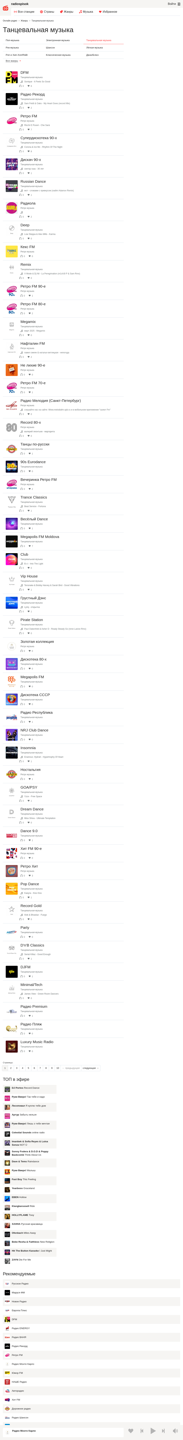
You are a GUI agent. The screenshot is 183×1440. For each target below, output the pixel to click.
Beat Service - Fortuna (38, 532)
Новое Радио (16, 1186)
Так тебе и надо (151, 47)
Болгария (69, 1393)
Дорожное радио (18, 1293)
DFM (11, 1204)
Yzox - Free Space (36, 850)
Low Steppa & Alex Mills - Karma (43, 234)
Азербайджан (126, 1405)
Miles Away (147, 183)
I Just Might (155, 201)
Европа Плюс (16, 1195)
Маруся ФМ (15, 1177)
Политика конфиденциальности (76, 1421)
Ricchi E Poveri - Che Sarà (40, 125)
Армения (14, 1393)
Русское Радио (17, 1168)
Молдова (124, 1381)
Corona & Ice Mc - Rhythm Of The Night (47, 147)
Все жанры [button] (12, 60)
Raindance (149, 112)
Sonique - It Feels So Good (40, 81)
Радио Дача (15, 1311)
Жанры (68, 11)
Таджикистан (126, 1387)
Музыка (88, 11)
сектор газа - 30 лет (37, 169)
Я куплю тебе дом (152, 56)
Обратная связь (103, 1421)
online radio (151, 83)
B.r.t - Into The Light (37, 595)
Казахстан (15, 1387)
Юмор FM (14, 1257)
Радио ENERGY (17, 1213)
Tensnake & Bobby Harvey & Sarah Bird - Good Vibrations (55, 617)
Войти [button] (172, 3)
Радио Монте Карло (19, 1248)
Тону (146, 165)
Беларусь (14, 1405)
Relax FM (13, 1320)
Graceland (146, 139)
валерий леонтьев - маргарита (43, 447)
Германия (14, 1411)
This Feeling (147, 130)
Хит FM (12, 1284)
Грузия (67, 1405)
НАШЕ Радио (16, 1266)
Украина (68, 1381)
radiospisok (19, 4)
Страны (49, 11)
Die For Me (145, 210)
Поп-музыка (12, 40)
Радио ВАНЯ (15, 1222)
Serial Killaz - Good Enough (41, 1021)
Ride (146, 156)
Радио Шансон (16, 1302)
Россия (13, 1381)
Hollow (142, 147)
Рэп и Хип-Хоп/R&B (17, 55)
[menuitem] (24, 12)
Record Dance (149, 38)
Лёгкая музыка (94, 47)
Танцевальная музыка (98, 40)
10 (57, 1148)
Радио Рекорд (16, 1231)
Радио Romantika (18, 1338)
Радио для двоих (18, 1329)
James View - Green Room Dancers (45, 1064)
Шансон (50, 47)
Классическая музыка (58, 55)
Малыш (147, 121)
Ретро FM (14, 1239)
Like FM (12, 1356)
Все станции (26, 11)
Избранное (110, 11)
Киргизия (69, 1387)
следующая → (91, 1148)
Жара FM (13, 1347)
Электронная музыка (58, 40)
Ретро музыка (31, 121)
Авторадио (14, 1275)
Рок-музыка (12, 47)
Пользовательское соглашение (41, 1421)
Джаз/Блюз (92, 55)
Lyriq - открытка (35, 639)
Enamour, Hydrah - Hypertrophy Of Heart (47, 808)
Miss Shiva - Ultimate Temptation (43, 872)
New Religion (156, 192)
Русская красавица (150, 174)
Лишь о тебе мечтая (154, 74)
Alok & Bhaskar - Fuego (39, 979)
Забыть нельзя (147, 65)
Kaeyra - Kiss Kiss (36, 957)
